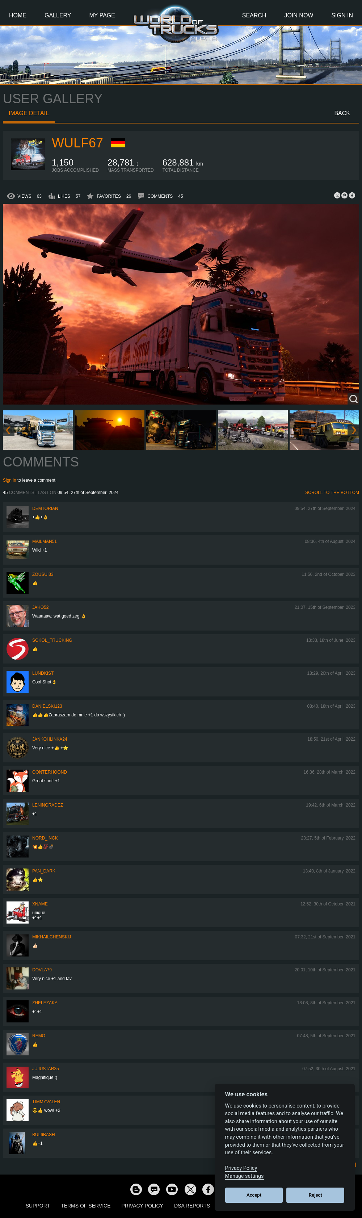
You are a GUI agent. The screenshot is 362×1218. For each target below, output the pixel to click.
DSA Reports (192, 1206)
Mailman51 (44, 541)
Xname (40, 904)
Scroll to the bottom (332, 492)
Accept (254, 1195)
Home (17, 15)
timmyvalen (46, 1101)
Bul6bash (43, 1134)
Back (342, 113)
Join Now (298, 15)
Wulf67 (77, 142)
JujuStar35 (45, 1068)
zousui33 (43, 574)
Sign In (342, 15)
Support (38, 1206)
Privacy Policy (142, 1206)
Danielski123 (47, 706)
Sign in (9, 480)
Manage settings (244, 1176)
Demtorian (45, 508)
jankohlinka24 (49, 739)
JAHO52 (40, 607)
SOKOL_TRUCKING (52, 640)
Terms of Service (85, 1206)
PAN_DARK (43, 871)
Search (254, 15)
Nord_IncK (45, 838)
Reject (315, 1195)
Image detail (29, 113)
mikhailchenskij (51, 936)
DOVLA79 (42, 969)
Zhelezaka (45, 1002)
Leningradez (47, 805)
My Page (102, 15)
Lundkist (43, 673)
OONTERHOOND (49, 772)
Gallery (58, 15)
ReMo (38, 1035)
